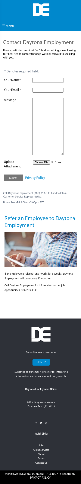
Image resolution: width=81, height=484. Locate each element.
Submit (13, 177)
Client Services (41, 450)
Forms (41, 458)
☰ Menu (8, 26)
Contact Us (41, 463)
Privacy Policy (35, 178)
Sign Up (41, 362)
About (41, 454)
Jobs (41, 445)
